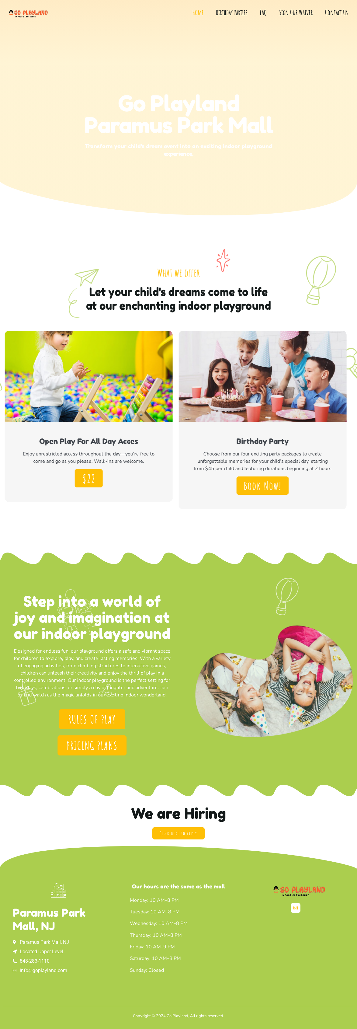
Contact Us (336, 12)
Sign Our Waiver (296, 12)
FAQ (263, 12)
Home (198, 12)
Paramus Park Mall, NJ (49, 919)
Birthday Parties (232, 12)
